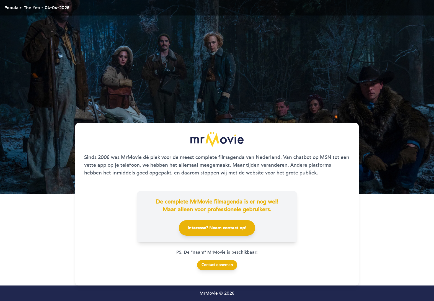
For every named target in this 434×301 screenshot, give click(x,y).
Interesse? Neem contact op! (217, 228)
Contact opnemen (217, 265)
